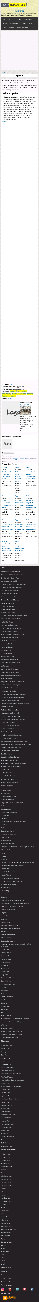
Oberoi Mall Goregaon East (10, 700)
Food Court (5, 1083)
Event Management (8, 843)
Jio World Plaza (6, 653)
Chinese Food (6, 1064)
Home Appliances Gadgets (10, 878)
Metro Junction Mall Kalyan (10, 685)
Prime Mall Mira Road (8, 722)
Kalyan (3, 1195)
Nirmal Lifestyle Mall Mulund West (31, 476)
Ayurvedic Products (7, 799)
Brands (18, 19)
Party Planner (6, 949)
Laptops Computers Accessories (12, 906)
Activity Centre (6, 790)
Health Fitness (6, 875)
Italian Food (5, 1102)
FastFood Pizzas (7, 1077)
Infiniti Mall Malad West (9, 641)
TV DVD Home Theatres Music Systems (15, 1019)
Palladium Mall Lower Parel (10, 710)
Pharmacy (4, 965)
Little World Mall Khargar (9, 669)
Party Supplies (6, 953)
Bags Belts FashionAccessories (12, 803)
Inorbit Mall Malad (7, 644)
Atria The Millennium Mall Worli (11, 575)
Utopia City (5, 769)
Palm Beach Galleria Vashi (10, 713)
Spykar (10, 398)
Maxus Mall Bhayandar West (11, 675)
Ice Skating (5, 891)
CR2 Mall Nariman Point (9, 590)
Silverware (4, 990)
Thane (3, 1248)
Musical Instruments (8, 935)
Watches (4, 1025)
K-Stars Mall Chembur (8, 656)
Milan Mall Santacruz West (10, 688)
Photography (5, 971)
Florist (3, 853)
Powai (3, 1239)
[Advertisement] (19, 50)
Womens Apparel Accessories (11, 1031)
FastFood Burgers (7, 1067)
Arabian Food (5, 1049)
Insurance (4, 894)
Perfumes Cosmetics (8, 956)
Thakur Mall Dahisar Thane (10, 760)
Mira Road (18, 500)
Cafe (2, 1061)
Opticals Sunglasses (19, 394)
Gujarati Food (6, 1092)
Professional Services (8, 978)
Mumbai (19, 10)
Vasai (3, 1254)
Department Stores (7, 831)
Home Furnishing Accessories (11, 881)
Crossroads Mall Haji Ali (9, 593)
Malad (3, 1214)
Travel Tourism (6, 1015)
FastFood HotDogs (7, 1071)
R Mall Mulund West (18, 479)
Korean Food (5, 1108)
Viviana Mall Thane (7, 779)
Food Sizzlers (6, 1089)
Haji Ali (3, 1189)
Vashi (11, 384)
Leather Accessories (8, 909)
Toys (2, 1012)
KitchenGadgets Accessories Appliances (15, 903)
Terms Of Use (6, 1281)
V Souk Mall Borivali (8, 776)
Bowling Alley (5, 815)
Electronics (5, 837)
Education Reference (8, 834)
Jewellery (4, 897)
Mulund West (30, 472)
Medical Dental (6, 922)
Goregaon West (6, 1185)
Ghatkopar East (6, 1176)
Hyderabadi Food (7, 1096)
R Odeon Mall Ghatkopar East (11, 735)
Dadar (3, 1173)
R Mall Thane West (7, 732)
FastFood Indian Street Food (11, 1074)
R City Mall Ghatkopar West (6, 476)
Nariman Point (6, 1232)
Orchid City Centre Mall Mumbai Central (15, 704)
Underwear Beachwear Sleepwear (13, 1022)
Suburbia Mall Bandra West (10, 757)
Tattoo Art (4, 1009)
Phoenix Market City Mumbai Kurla (13, 719)
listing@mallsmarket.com (20, 459)
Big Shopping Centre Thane (10, 578)
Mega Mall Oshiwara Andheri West (31, 505)
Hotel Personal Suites (8, 884)
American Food (6, 1045)
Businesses (28, 19)
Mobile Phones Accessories (10, 928)
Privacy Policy (6, 1278)
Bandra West (5, 1160)
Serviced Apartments (8, 984)
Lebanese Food (6, 1111)
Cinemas (4, 825)
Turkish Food (5, 1143)
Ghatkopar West (7, 472)
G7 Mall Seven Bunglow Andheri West (14, 616)
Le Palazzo (5, 666)
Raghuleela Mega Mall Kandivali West (14, 741)
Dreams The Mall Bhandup (10, 600)
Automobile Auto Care (8, 796)
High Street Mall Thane (9, 631)
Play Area (4, 975)
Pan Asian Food (6, 1127)
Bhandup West (6, 1163)
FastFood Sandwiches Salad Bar (12, 1080)
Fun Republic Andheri (8, 612)
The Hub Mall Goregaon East (11, 766)
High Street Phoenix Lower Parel (7, 505)
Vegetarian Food (6, 1146)
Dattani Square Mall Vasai (10, 597)
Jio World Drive (6, 650)
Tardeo (3, 1245)
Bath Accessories (7, 806)
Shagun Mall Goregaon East (11, 748)
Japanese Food (6, 1105)
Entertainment (6, 840)
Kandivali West (6, 1201)
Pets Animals (5, 962)
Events (23, 23)
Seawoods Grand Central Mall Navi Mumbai (16, 744)
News (31, 23)
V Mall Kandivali (6, 773)
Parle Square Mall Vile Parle (10, 716)
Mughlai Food (6, 1121)
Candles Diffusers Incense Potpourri (13, 821)
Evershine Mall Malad (8, 609)
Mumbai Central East (8, 1229)
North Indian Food (7, 1124)
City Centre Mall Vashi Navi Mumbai (13, 584)
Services (4, 987)
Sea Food (4, 1133)
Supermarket (5, 1006)
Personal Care (6, 959)
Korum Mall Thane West (9, 660)
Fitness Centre (6, 850)
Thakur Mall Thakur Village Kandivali (13, 763)
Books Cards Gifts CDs (9, 812)
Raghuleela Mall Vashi (8, 738)
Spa (2, 993)
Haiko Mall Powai (7, 622)
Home (3, 72)
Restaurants (5, 1130)
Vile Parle (4, 1261)
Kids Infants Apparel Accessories (12, 900)
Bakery (3, 1052)
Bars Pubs (4, 1055)
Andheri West (30, 500)
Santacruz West (6, 1242)
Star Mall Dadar (6, 754)
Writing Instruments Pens (9, 1037)
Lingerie (4, 913)
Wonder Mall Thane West (10, 782)
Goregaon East (7, 524)
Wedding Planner (7, 1028)
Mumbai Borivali (6, 1226)
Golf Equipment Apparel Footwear (12, 865)
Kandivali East (31, 524)
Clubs (3, 828)
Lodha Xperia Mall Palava (10, 672)
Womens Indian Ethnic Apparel (11, 1034)
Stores (11, 27)
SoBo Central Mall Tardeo (10, 751)
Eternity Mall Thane (7, 606)
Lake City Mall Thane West (10, 663)
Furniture (4, 859)
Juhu (2, 1192)
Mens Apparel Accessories (10, 925)
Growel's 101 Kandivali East (10, 619)
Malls (4, 27)
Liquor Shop (5, 916)
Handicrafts (5, 869)
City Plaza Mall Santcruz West (11, 587)
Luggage (4, 919)
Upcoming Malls (22, 27)
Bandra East (5, 1157)
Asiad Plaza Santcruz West (10, 572)
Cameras (4, 818)
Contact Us (5, 1275)
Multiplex (4, 931)
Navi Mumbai (5, 1236)
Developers (14, 23)
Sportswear (5, 1000)
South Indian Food (7, 1136)
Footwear (13, 391)
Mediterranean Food (8, 1115)
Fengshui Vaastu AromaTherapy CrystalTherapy (17, 847)
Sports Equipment (7, 997)
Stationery (4, 1003)
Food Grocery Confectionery (11, 1086)
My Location (7, 19)
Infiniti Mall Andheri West (9, 637)
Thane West (5, 1251)
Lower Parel (5, 1210)
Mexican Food (6, 1118)
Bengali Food (5, 1058)
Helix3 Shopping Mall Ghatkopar (12, 628)
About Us (4, 1272)
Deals (5, 23)
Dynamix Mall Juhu (7, 603)
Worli (3, 1264)
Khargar (4, 1204)
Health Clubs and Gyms (9, 872)
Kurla (3, 1207)
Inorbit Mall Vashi (26, 405)
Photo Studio (5, 968)
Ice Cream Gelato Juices (9, 1099)
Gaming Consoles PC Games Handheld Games (17, 862)
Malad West (19, 524)
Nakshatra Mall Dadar (8, 691)
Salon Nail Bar (6, 981)
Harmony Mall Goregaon (9, 625)
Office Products (6, 938)
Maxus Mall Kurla (7, 678)
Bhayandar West (7, 1166)
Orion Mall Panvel (7, 707)
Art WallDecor (6, 793)
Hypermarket (5, 887)
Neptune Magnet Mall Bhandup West (14, 694)
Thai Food (4, 1140)
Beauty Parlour (6, 809)
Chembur (4, 1170)
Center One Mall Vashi (9, 581)
